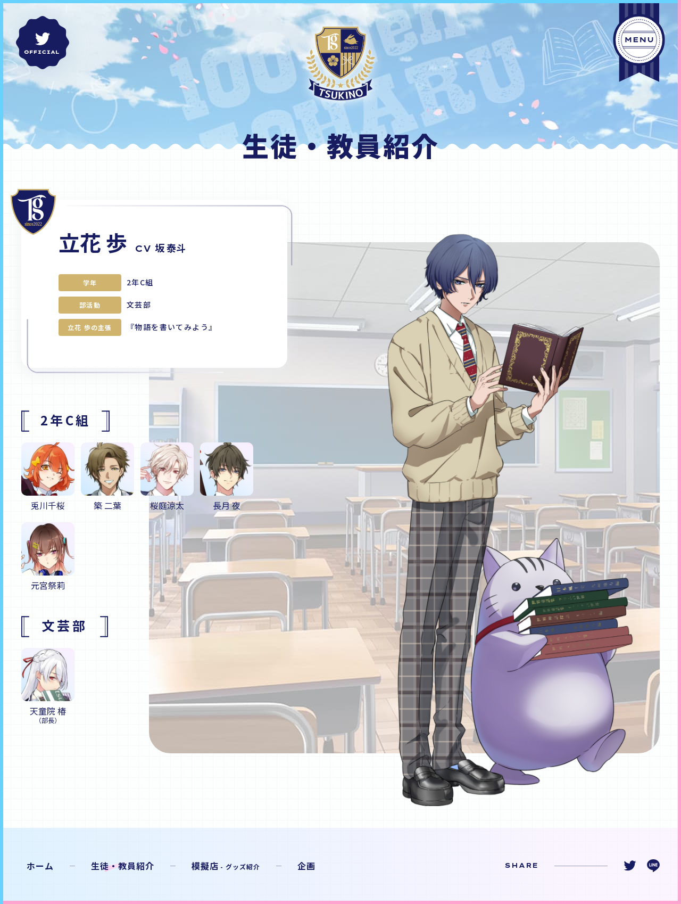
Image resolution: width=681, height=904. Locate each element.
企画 (306, 865)
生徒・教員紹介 (122, 865)
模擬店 (226, 865)
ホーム (40, 865)
